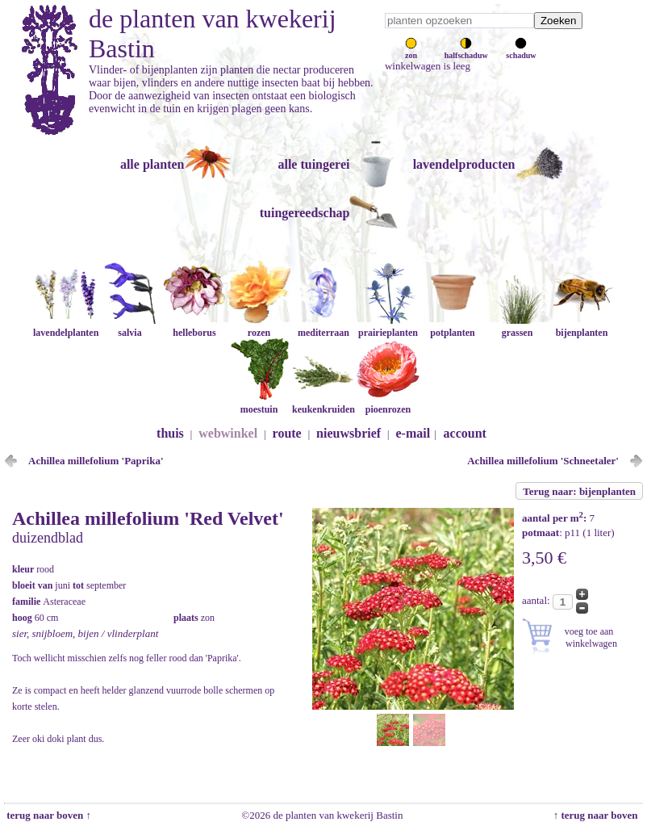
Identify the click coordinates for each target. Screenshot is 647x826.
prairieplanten (388, 326)
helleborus (194, 326)
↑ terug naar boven (598, 815)
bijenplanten (581, 326)
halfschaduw (466, 51)
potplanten (452, 326)
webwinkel (227, 433)
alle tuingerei (313, 164)
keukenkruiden (323, 403)
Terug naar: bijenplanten (579, 491)
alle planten (152, 164)
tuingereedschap (305, 213)
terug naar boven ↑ (47, 815)
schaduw (521, 51)
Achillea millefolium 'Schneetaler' (543, 461)
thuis (170, 433)
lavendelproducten (464, 164)
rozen (258, 326)
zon (411, 51)
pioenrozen (388, 403)
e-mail (413, 433)
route (287, 433)
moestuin (258, 403)
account (465, 433)
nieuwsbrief (348, 433)
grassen (517, 326)
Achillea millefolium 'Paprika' (96, 461)
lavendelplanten (65, 326)
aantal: (537, 600)
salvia (129, 326)
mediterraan (323, 326)
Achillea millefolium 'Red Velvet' (148, 518)
